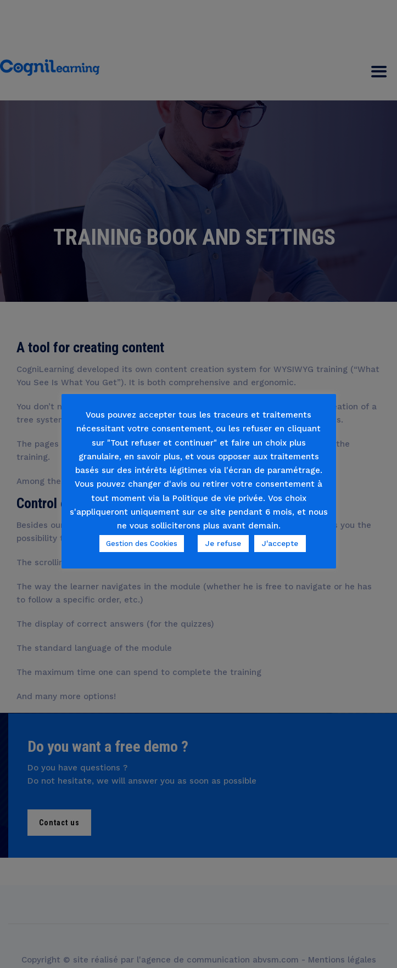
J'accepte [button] (280, 543)
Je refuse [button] (223, 543)
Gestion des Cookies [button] (141, 543)
